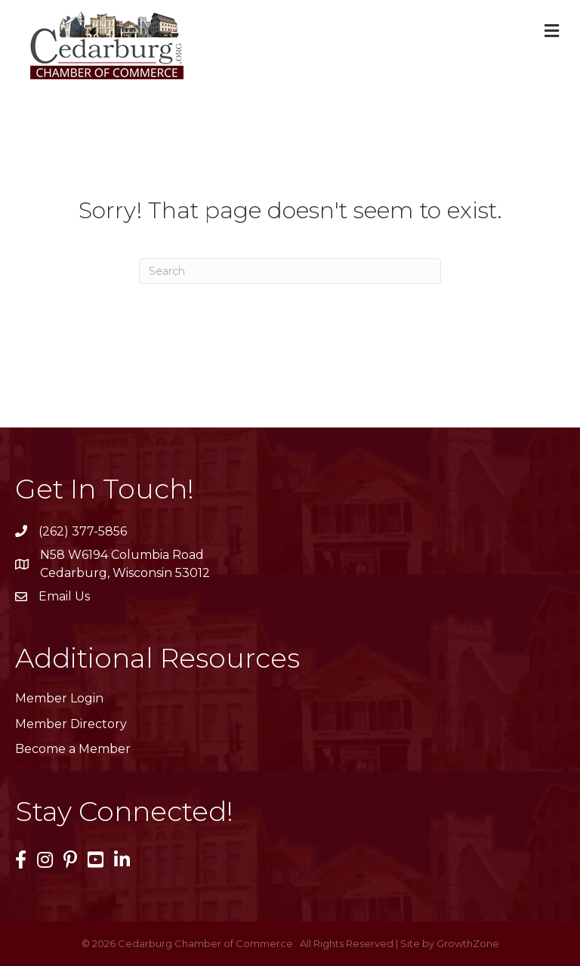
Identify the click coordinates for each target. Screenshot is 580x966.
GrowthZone (468, 943)
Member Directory (71, 724)
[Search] (290, 271)
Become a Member (73, 749)
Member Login (59, 698)
